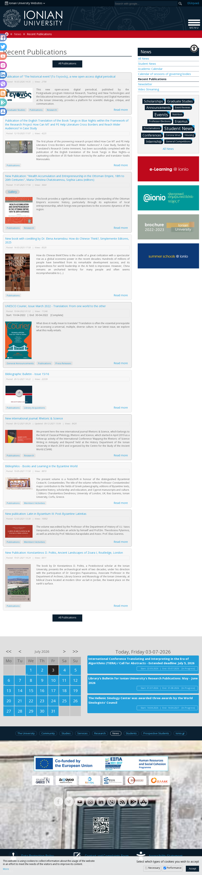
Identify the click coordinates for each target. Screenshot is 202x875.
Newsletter (145, 84)
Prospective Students (156, 733)
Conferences (153, 135)
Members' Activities (34, 503)
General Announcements (20, 363)
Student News (147, 64)
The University (26, 733)
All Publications (67, 63)
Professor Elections (160, 121)
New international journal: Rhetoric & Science (34, 418)
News (17, 34)
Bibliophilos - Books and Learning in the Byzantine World (41, 466)
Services (82, 733)
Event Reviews (183, 107)
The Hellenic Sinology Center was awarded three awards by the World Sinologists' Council (140, 700)
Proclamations (153, 128)
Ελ (193, 3)
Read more (121, 110)
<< (8, 651)
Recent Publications (152, 79)
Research (52, 109)
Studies (66, 733)
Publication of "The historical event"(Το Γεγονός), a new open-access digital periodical (60, 76)
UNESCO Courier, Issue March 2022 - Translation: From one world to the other (55, 306)
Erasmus (182, 121)
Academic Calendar (150, 69)
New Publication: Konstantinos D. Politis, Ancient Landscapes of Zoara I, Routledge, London (64, 552)
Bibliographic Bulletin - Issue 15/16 (27, 374)
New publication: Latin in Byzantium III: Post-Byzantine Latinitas (45, 514)
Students (131, 733)
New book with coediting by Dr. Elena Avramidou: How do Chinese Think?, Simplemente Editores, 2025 (67, 240)
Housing (190, 135)
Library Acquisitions (34, 407)
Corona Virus (174, 135)
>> (75, 651)
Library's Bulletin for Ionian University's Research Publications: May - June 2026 (143, 680)
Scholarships (154, 101)
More (6, 869)
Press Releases (63, 363)
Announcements (159, 107)
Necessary (154, 867)
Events (162, 114)
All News (143, 58)
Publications (36, 109)
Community (48, 733)
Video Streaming (148, 89)
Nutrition (178, 114)
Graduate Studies (16, 109)
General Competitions (179, 141)
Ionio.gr (180, 733)
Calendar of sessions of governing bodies (164, 74)
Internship (154, 141)
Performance (174, 867)
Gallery (12, 192)
